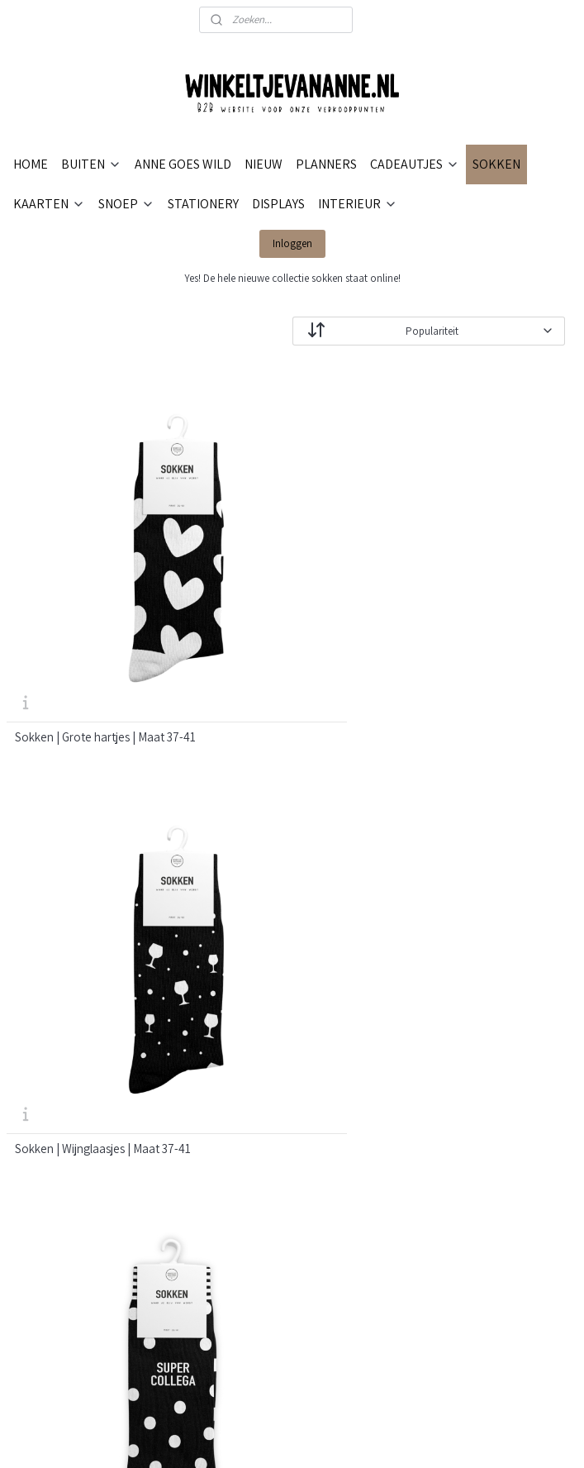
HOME (30, 164)
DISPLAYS (278, 203)
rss (311, 1437)
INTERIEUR (357, 203)
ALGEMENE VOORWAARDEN (274, 1107)
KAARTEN (49, 203)
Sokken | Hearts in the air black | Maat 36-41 (486, 835)
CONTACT (228, 988)
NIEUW (264, 164)
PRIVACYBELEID (244, 1087)
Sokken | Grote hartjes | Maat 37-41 (89, 583)
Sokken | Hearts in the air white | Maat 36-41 (290, 835)
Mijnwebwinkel (479, 1437)
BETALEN (226, 1008)
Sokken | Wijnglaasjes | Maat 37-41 (291, 583)
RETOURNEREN (242, 1067)
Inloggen (292, 243)
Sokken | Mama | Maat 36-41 (87, 829)
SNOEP (126, 203)
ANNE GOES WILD (183, 164)
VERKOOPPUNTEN (250, 1147)
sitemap (286, 1437)
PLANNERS (326, 164)
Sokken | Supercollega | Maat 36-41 (479, 583)
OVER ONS (229, 968)
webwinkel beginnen (361, 1437)
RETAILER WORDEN (253, 1127)
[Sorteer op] (428, 330)
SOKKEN (496, 164)
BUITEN (91, 164)
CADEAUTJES (414, 164)
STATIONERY (203, 203)
